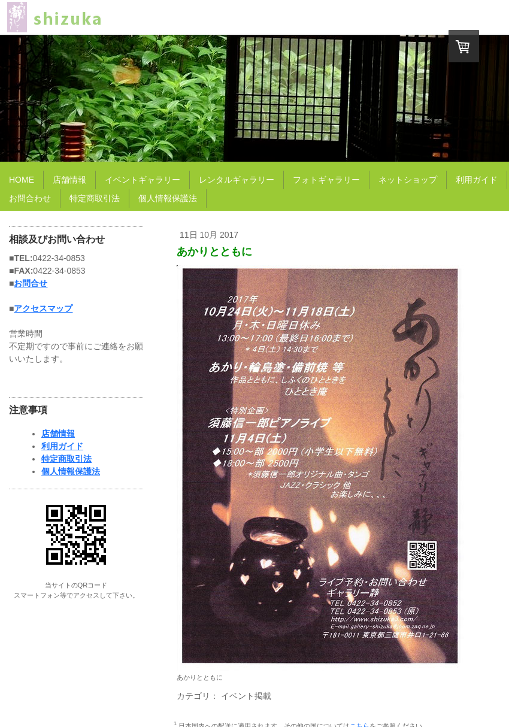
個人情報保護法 (70, 471)
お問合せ (30, 283)
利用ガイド (62, 446)
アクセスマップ (43, 308)
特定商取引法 (66, 459)
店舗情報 (58, 433)
